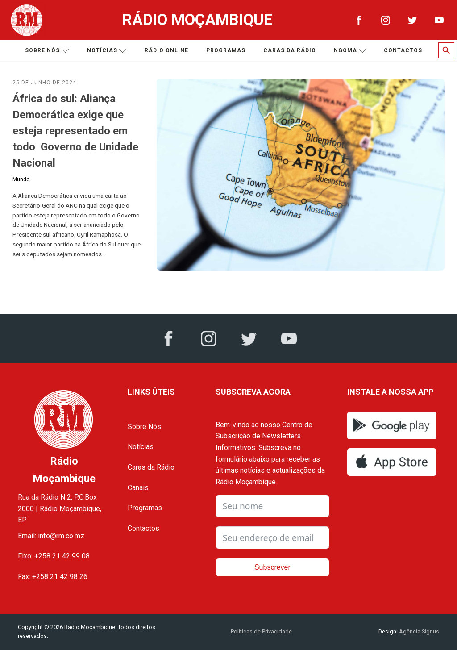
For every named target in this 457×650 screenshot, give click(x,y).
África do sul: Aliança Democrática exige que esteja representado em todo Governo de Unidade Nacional (75, 130)
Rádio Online (166, 50)
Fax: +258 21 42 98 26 (52, 576)
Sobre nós (47, 50)
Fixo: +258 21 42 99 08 (54, 556)
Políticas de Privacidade (261, 631)
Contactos (403, 50)
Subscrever (272, 567)
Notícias (107, 50)
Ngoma (350, 50)
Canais (138, 487)
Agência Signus (418, 631)
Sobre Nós (144, 426)
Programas (225, 50)
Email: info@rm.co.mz (51, 536)
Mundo (20, 179)
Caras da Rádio (289, 50)
